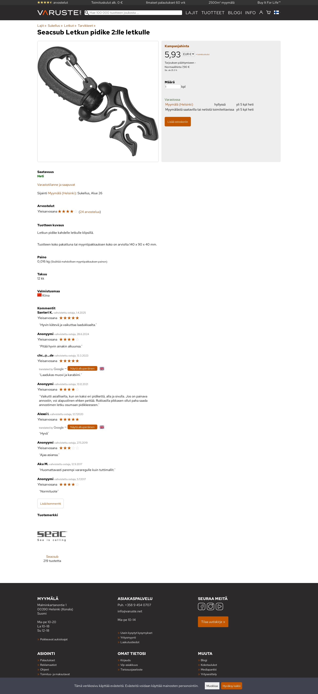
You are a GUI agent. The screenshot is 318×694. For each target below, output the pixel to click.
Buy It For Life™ (269, 2)
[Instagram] (210, 607)
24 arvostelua (90, 212)
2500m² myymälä (221, 2)
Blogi (204, 660)
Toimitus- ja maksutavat (55, 674)
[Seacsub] (52, 545)
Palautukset (47, 660)
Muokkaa (212, 686)
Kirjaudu (125, 660)
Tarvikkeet (87, 25)
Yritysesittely (209, 674)
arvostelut (52, 2)
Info (250, 12)
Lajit (192, 12)
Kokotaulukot (209, 665)
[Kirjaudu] (261, 12)
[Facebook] (201, 607)
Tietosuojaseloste (131, 669)
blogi (235, 12)
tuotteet (213, 12)
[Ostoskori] (268, 12)
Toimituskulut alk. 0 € (107, 2)
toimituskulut (203, 54)
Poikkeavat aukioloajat (54, 639)
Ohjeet (44, 669)
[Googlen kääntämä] (51, 369)
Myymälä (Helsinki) (179, 104)
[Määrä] (172, 86)
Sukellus (55, 25)
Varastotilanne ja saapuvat (56, 185)
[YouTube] (219, 607)
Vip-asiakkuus (129, 665)
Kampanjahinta (177, 46)
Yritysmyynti (128, 637)
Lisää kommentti (50, 503)
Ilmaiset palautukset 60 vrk (165, 2)
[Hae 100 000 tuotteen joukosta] (133, 12)
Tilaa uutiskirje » (213, 622)
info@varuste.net (130, 611)
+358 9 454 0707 (138, 605)
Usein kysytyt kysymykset (136, 633)
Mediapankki (209, 669)
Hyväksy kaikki (232, 686)
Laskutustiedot (129, 642)
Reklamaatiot (48, 665)
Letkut (70, 25)
